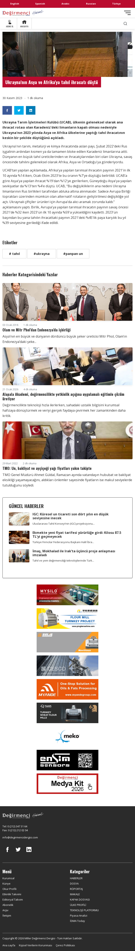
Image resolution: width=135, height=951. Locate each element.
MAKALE (75, 894)
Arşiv (5, 910)
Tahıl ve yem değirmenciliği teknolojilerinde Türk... (63, 560)
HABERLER (76, 878)
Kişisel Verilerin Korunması (35, 945)
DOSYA (74, 883)
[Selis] (67, 642)
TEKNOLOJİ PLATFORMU (84, 910)
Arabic (65, 3)
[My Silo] (67, 595)
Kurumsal (8, 878)
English (14, 3)
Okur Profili (9, 889)
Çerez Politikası (65, 945)
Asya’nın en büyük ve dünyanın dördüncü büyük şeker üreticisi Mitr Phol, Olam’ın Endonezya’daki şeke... (64, 339)
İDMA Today (77, 921)
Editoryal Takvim (12, 899)
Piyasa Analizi (78, 915)
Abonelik (7, 905)
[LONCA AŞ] (67, 760)
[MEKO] (67, 736)
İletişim (6, 915)
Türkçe (116, 3)
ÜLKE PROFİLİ (78, 905)
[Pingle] (67, 618)
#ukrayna (42, 253)
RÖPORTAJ (76, 889)
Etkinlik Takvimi (11, 894)
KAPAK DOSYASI (80, 899)
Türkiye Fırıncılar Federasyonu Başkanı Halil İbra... (63, 542)
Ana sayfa (8, 945)
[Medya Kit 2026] (67, 783)
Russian (91, 3)
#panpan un (73, 253)
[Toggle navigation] (127, 12)
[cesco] (67, 665)
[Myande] (67, 689)
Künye (6, 883)
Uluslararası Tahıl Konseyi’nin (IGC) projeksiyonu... (64, 523)
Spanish (40, 3)
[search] (125, 23)
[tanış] (67, 713)
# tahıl (14, 253)
